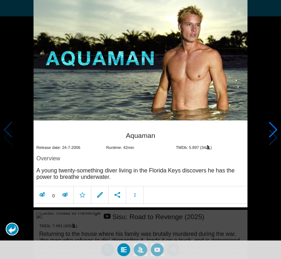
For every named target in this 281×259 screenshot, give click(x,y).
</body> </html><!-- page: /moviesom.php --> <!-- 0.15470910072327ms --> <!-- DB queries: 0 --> (140, 129)
